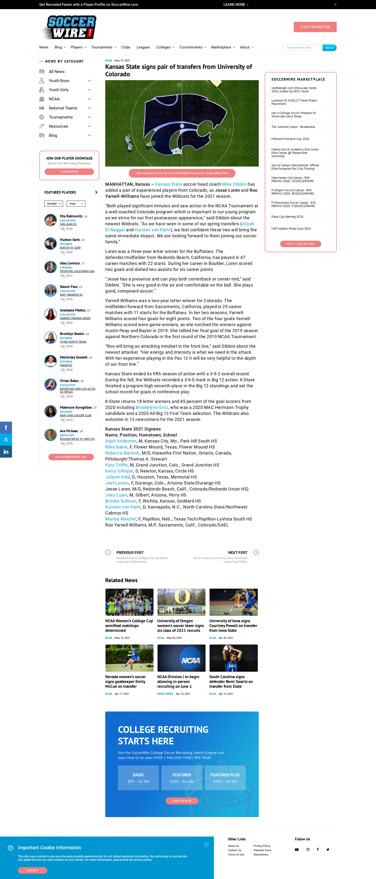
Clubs (125, 47)
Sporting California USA (77, 271)
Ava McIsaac (69, 431)
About (245, 47)
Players (76, 47)
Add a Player (182, 800)
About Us (233, 846)
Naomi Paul (69, 286)
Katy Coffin (116, 464)
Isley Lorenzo (70, 263)
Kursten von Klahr (152, 229)
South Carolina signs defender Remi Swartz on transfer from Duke (231, 681)
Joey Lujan (116, 494)
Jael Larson (117, 482)
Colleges (163, 47)
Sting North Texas (73, 341)
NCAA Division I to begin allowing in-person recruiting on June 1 (178, 681)
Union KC (66, 365)
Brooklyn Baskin (72, 333)
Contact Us (234, 850)
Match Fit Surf (70, 247)
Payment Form (262, 850)
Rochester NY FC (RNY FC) (77, 439)
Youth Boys (54, 80)
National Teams (58, 108)
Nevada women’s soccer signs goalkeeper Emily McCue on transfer (125, 681)
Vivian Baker (70, 380)
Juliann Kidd (117, 476)
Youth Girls (54, 89)
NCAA (49, 98)
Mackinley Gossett (74, 357)
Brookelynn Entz (152, 407)
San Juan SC (68, 224)
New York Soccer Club (75, 415)
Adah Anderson (120, 440)
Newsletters (261, 854)
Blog (58, 47)
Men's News (165, 693)
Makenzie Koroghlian (76, 407)
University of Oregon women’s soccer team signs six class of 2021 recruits (180, 625)
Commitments (190, 47)
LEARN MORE (234, 4)
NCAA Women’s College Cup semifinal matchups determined (129, 625)
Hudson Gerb (70, 239)
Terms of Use (236, 854)
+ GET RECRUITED (315, 27)
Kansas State (168, 184)
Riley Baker (116, 446)
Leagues (143, 47)
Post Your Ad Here (301, 243)
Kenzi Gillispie (119, 470)
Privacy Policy (262, 846)
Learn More (69, 171)
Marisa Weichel (120, 518)
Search (330, 47)
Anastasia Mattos (73, 310)
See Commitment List (71, 457)
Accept (32, 870)
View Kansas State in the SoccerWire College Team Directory (182, 173)
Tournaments (101, 47)
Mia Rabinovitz (71, 216)
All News (52, 71)
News (43, 47)
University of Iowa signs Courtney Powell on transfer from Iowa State (233, 625)
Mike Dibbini (234, 184)
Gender (52, 203)
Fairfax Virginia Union (75, 318)
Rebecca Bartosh (122, 452)
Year (72, 203)
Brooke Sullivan (120, 500)
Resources (53, 126)
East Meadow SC (71, 294)
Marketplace (221, 47)
